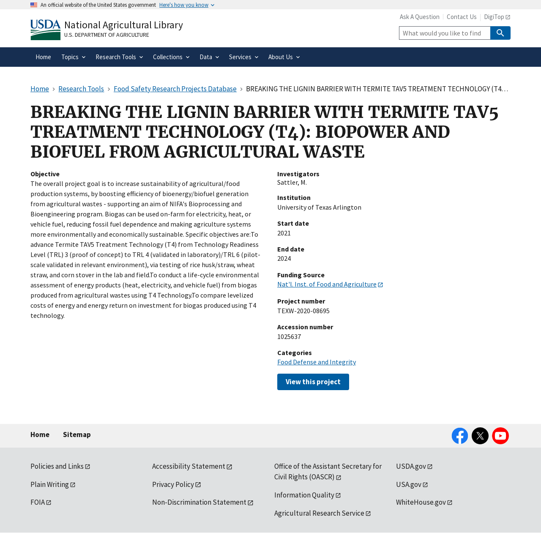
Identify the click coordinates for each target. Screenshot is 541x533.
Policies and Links (57, 466)
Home (39, 434)
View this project (313, 381)
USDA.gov (411, 466)
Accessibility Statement (188, 466)
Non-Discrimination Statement (199, 502)
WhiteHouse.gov (421, 502)
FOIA (37, 502)
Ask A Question (420, 16)
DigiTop (494, 17)
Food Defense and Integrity (316, 362)
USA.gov (408, 484)
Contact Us (462, 16)
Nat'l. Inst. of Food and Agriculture (327, 284)
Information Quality (304, 495)
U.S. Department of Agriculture (106, 34)
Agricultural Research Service (319, 513)
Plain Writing (49, 484)
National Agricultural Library (123, 25)
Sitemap (77, 434)
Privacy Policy (173, 484)
